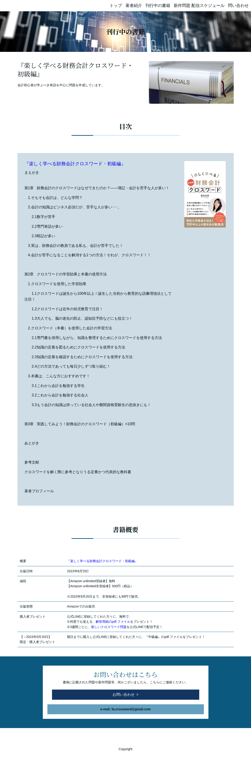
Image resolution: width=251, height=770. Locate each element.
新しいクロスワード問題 (109, 627)
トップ (116, 5)
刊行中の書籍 (157, 5)
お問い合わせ (124, 694)
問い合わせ (238, 5)
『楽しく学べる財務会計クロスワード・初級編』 (75, 163)
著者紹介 (133, 5)
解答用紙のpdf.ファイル (113, 621)
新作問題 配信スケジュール (199, 5)
